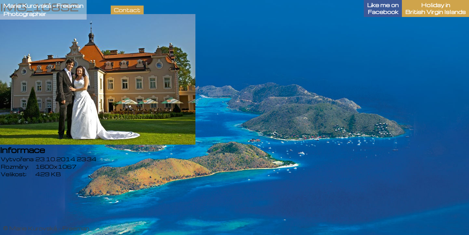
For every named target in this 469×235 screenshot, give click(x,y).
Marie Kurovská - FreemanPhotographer (43, 9)
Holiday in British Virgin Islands (435, 8)
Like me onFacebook (383, 8)
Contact (127, 10)
